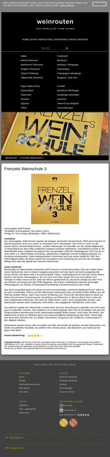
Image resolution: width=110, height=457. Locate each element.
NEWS (72, 39)
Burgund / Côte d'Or (67, 77)
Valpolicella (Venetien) (32, 77)
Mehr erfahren (67, 5)
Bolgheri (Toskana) (30, 69)
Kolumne (61, 99)
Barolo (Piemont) (29, 60)
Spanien (25, 103)
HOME (25, 39)
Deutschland (27, 90)
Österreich (26, 94)
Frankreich (62, 56)
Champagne (63, 69)
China (24, 107)
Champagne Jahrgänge (69, 73)
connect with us (67, 410)
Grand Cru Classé (66, 392)
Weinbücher (11, 158)
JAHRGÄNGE (61, 39)
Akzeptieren (100, 4)
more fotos (65, 405)
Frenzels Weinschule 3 (31, 158)
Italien (24, 56)
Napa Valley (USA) (30, 86)
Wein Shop (23, 392)
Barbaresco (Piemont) (32, 64)
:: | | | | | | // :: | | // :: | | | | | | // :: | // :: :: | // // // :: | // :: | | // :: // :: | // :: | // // (55, 437)
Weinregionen (16, 437)
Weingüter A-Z (16, 448)
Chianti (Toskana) (29, 73)
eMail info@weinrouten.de (30, 384)
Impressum (23, 405)
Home (21, 377)
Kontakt (61, 86)
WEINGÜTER (45, 39)
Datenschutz (24, 413)
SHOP (33, 39)
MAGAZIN (83, 39)
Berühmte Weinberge (68, 90)
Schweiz (25, 99)
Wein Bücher (24, 388)
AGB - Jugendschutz (27, 409)
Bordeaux (62, 60)
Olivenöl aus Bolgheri (68, 103)
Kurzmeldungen (65, 107)
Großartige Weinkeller (68, 94)
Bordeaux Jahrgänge (67, 64)
